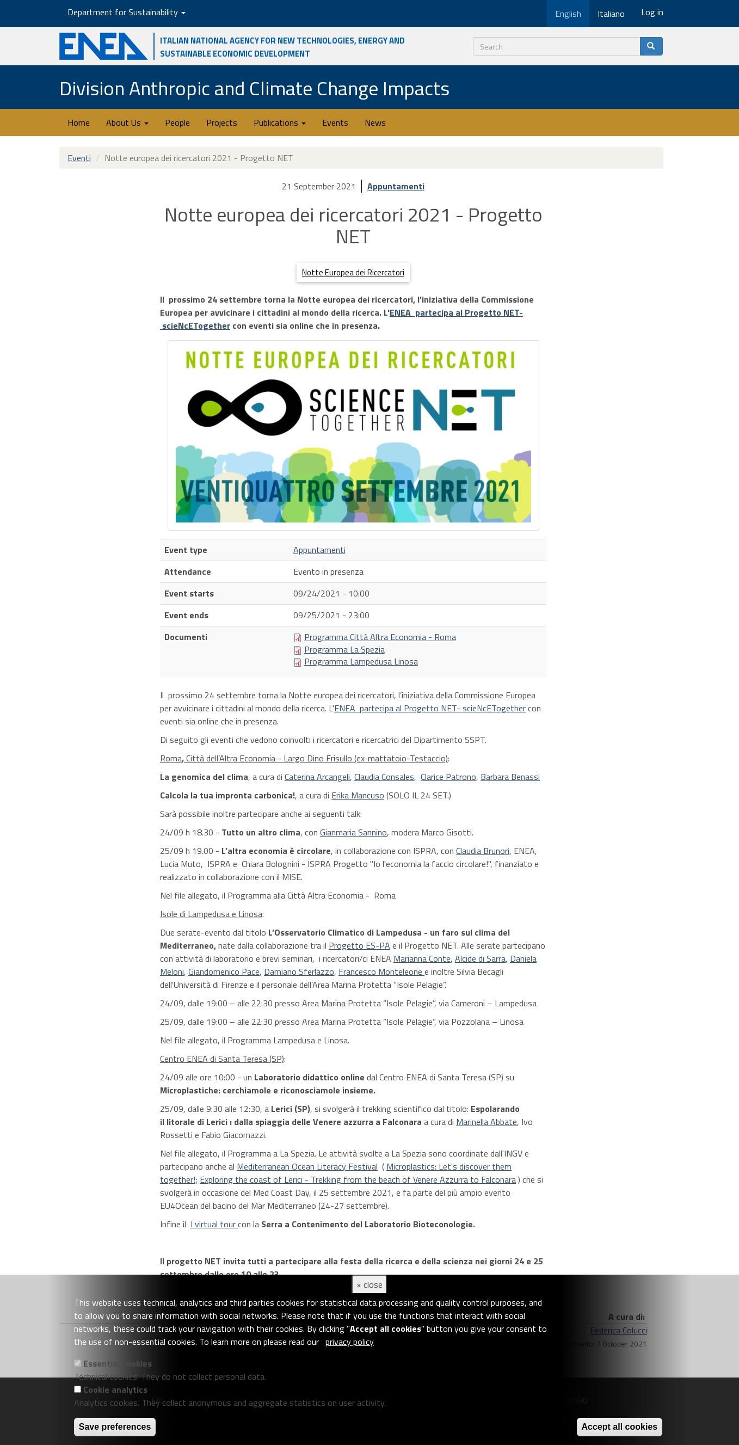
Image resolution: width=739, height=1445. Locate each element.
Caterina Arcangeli (317, 776)
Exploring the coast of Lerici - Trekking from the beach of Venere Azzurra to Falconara (358, 1179)
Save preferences (115, 1426)
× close (369, 1284)
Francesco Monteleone (381, 971)
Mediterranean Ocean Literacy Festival (307, 1166)
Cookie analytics (115, 1389)
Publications (280, 122)
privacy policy (349, 1341)
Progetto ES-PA (359, 945)
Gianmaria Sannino (353, 832)
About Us (127, 122)
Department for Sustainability (126, 12)
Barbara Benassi (510, 776)
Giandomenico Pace (224, 971)
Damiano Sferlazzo (299, 971)
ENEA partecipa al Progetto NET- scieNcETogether (430, 708)
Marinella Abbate (486, 1121)
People (177, 122)
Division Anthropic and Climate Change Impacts (254, 88)
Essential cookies (117, 1363)
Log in (652, 12)
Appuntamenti (395, 186)
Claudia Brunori (482, 850)
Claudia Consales (384, 776)
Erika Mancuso (357, 795)
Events (335, 122)
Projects (221, 122)
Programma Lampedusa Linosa (361, 661)
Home (78, 122)
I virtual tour (214, 1224)
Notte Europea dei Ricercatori (353, 272)
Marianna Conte (422, 958)
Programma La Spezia (344, 649)
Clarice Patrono (448, 776)
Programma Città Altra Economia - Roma (380, 636)
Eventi (79, 157)
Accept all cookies (620, 1426)
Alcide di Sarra (480, 958)
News (375, 122)
